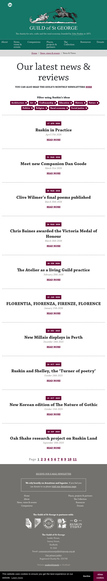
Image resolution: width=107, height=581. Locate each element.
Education (64, 103)
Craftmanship (46, 103)
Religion (40, 108)
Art (31, 103)
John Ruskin (77, 33)
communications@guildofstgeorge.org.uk (57, 551)
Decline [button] (86, 576)
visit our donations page (64, 486)
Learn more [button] (17, 578)
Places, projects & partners (52, 45)
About (4, 42)
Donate (100, 42)
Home (34, 53)
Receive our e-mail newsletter (53, 474)
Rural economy (57, 108)
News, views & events (18, 45)
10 (69, 459)
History (79, 103)
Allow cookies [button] (100, 576)
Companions (33, 42)
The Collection (69, 43)
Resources (85, 42)
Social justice (77, 108)
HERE (89, 87)
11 (75, 459)
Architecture (17, 103)
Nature (92, 103)
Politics (26, 108)
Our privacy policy (53, 555)
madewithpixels (52, 565)
